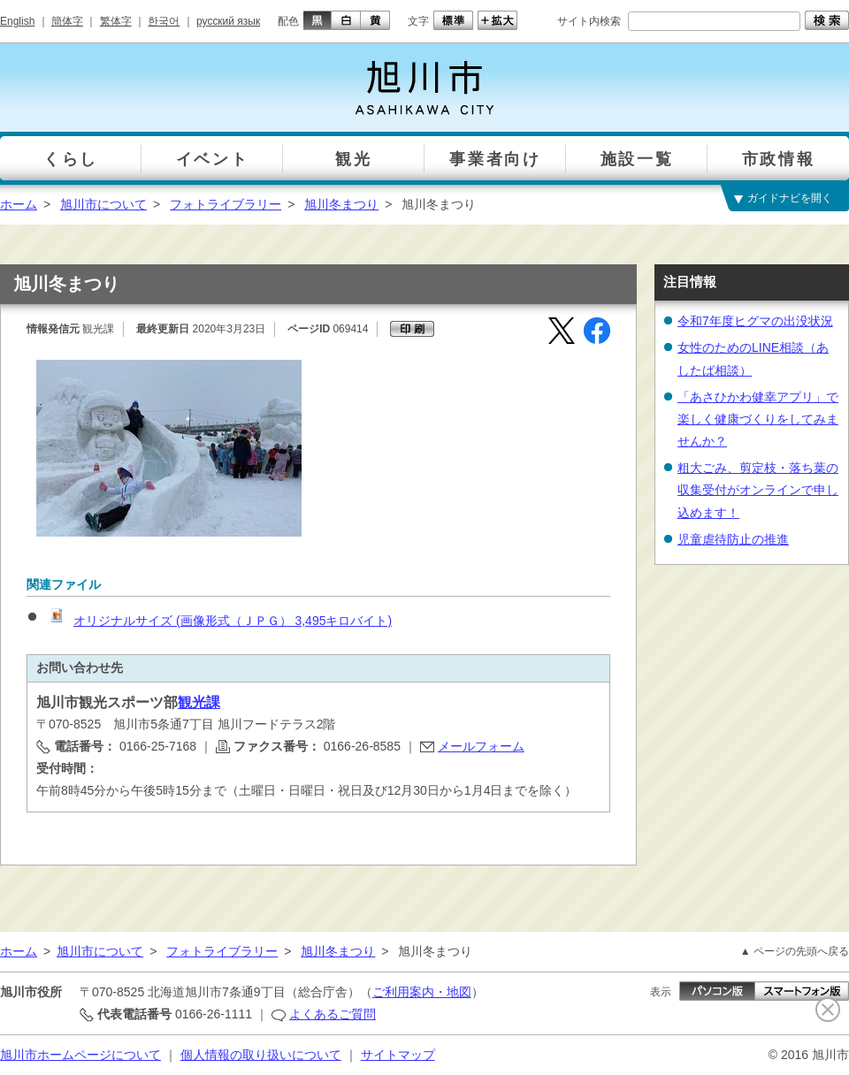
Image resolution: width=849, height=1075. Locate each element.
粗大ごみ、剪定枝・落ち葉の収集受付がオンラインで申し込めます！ (757, 490)
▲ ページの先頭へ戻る (794, 951)
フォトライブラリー (225, 204)
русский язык (228, 21)
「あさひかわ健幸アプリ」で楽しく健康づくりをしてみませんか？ (757, 419)
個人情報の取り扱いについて (260, 1055)
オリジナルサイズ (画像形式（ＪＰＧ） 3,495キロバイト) (219, 621)
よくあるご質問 (332, 1014)
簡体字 (67, 21)
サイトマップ (398, 1055)
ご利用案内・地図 (421, 992)
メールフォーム (481, 746)
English (17, 21)
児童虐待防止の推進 (733, 539)
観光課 (199, 702)
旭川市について (103, 204)
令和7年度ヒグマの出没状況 (755, 321)
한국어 (164, 21)
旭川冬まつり (341, 204)
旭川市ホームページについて (80, 1055)
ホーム (18, 204)
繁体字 (116, 21)
